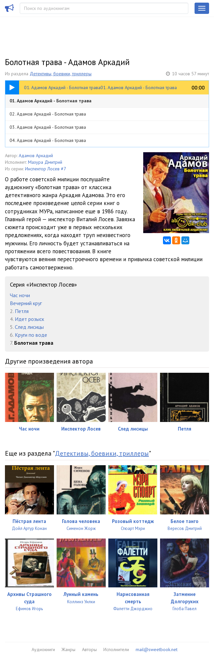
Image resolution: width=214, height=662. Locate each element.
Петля (22, 311)
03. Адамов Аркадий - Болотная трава (48, 127)
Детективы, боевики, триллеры (61, 74)
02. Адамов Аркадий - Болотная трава (48, 114)
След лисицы (29, 327)
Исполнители (116, 649)
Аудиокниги (43, 649)
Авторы (89, 649)
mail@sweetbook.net (156, 649)
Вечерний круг (26, 303)
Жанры (68, 649)
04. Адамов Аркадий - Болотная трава (48, 140)
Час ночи (20, 295)
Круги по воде (31, 334)
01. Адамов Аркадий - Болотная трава (51, 101)
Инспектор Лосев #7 (45, 169)
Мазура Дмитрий (45, 162)
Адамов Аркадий (36, 155)
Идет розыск (29, 319)
